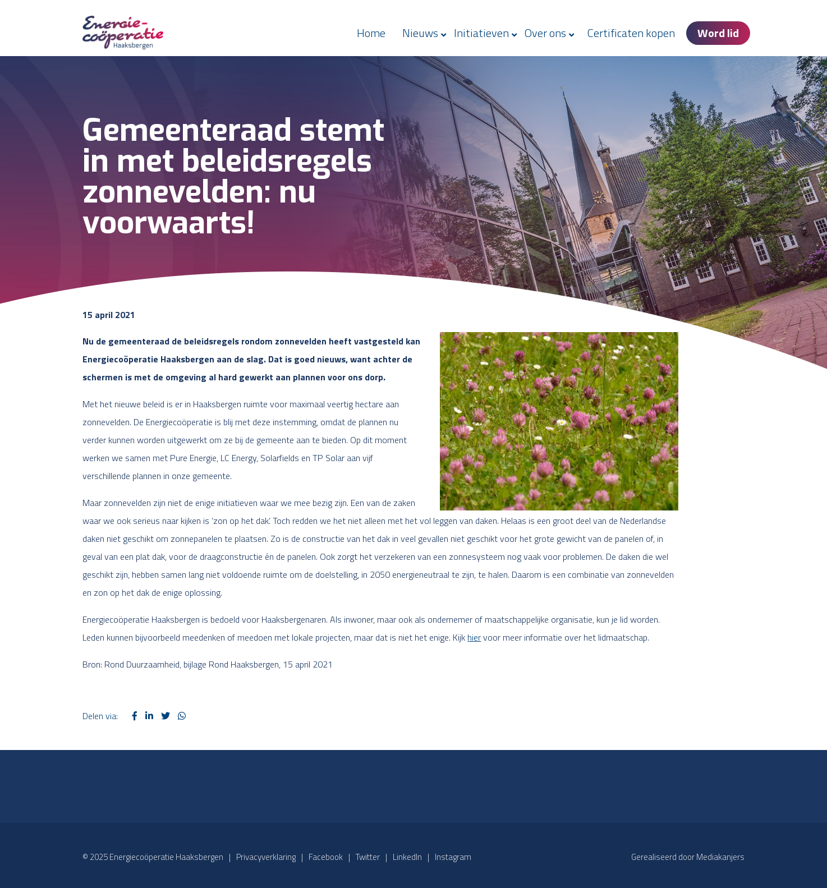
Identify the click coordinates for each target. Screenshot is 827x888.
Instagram (453, 856)
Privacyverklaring (266, 856)
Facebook (326, 856)
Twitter (368, 856)
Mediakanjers (720, 856)
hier (474, 637)
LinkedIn (407, 856)
